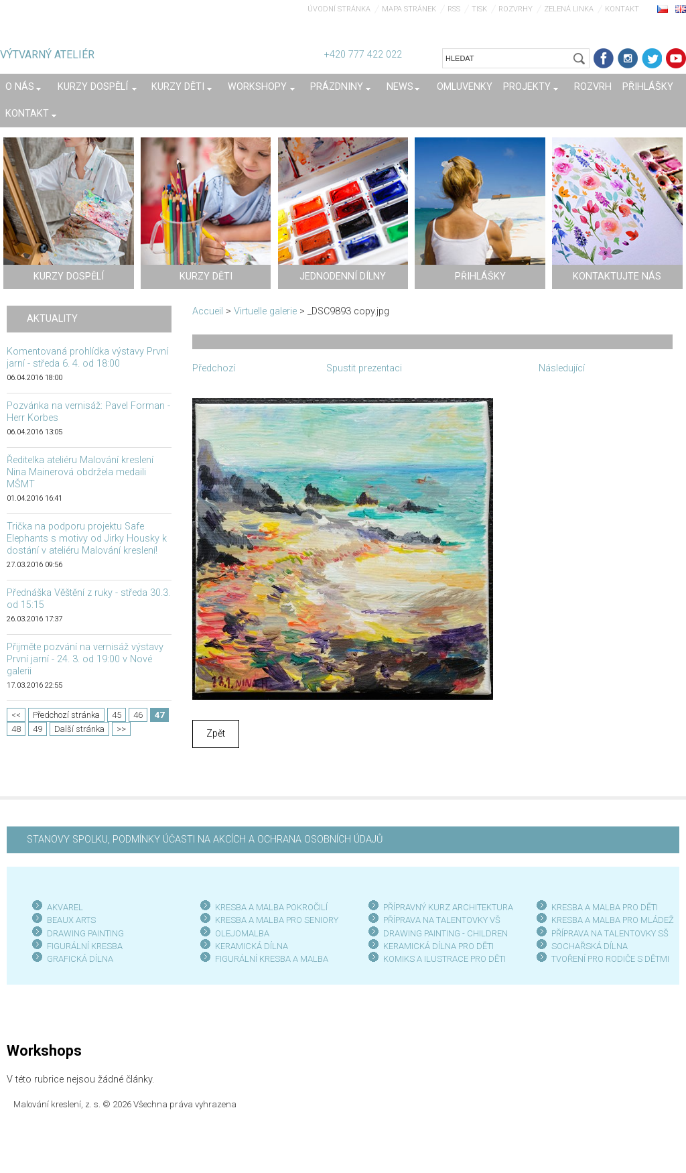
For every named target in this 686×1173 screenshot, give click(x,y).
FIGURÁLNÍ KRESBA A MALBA (271, 959)
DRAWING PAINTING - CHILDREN (445, 933)
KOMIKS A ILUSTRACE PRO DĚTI (444, 959)
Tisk (479, 9)
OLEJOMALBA (242, 933)
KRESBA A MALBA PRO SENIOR (274, 920)
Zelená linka (569, 9)
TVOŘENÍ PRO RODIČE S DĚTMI (610, 959)
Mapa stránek (409, 9)
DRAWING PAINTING (85, 933)
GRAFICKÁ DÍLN (77, 959)
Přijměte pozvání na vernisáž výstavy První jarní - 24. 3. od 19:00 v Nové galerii (85, 659)
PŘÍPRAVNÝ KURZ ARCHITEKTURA (448, 907)
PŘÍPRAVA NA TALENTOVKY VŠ (441, 920)
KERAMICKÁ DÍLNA (251, 946)
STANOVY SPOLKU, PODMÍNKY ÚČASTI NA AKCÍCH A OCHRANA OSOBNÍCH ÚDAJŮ (205, 839)
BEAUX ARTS (71, 920)
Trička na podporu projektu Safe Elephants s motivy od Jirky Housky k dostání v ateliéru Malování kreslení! (87, 538)
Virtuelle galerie (265, 311)
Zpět (215, 733)
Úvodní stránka (338, 9)
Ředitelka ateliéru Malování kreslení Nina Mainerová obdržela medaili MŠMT (80, 472)
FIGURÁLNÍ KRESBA (85, 946)
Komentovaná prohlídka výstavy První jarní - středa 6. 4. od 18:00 (87, 357)
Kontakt (622, 9)
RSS (454, 9)
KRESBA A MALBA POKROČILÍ (271, 907)
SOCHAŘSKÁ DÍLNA (589, 946)
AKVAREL (65, 907)
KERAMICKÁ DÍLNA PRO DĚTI (438, 946)
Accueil (207, 311)
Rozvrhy (515, 9)
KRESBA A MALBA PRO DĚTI (604, 907)
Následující (562, 368)
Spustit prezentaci (364, 368)
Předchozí (213, 368)
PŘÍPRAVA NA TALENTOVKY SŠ (610, 933)
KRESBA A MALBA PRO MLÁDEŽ (612, 920)
